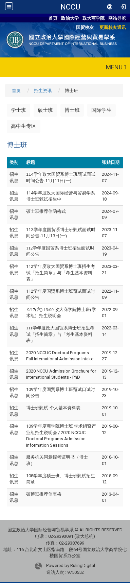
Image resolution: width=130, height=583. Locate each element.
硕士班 (45, 110)
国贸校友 (85, 27)
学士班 (18, 110)
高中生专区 (23, 126)
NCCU (70, 6)
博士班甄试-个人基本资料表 (53, 407)
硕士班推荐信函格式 (46, 211)
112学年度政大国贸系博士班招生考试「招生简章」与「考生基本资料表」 (60, 272)
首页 (53, 18)
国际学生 (101, 110)
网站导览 (117, 18)
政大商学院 (93, 18)
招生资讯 (43, 90)
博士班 (72, 110)
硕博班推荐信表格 (43, 494)
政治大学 (70, 18)
